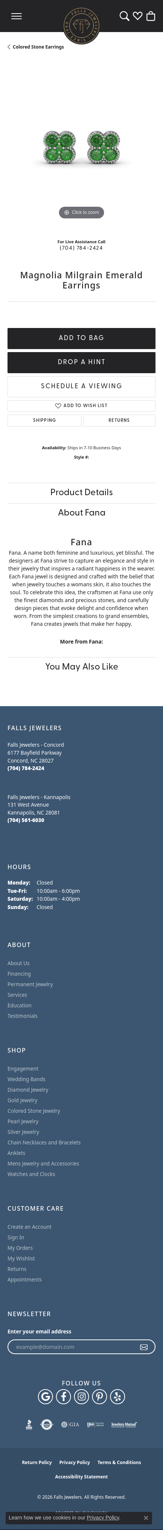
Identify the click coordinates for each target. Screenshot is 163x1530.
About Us (19, 963)
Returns (119, 420)
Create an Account (29, 1226)
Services (17, 994)
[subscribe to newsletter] (144, 1347)
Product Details (81, 492)
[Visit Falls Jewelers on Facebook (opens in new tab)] (63, 1396)
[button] (124, 16)
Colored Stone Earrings (38, 47)
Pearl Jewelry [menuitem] (23, 1121)
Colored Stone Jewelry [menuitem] (34, 1110)
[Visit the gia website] (70, 1424)
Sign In (16, 1237)
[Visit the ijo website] (95, 1424)
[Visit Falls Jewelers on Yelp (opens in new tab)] (117, 1396)
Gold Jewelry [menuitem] (23, 1100)
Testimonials (23, 1015)
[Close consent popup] (146, 1518)
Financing (19, 973)
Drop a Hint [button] (82, 362)
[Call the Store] (26, 768)
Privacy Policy (74, 1462)
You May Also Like (81, 667)
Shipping (44, 420)
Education (20, 1005)
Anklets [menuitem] (16, 1152)
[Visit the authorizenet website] (47, 1424)
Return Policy (37, 1462)
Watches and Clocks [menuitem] (31, 1174)
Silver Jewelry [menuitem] (23, 1131)
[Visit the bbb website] (29, 1424)
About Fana (82, 513)
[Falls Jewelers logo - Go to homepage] (81, 25)
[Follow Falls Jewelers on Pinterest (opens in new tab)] (99, 1396)
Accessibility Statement (81, 1477)
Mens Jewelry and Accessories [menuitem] (43, 1163)
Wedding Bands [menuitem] (26, 1079)
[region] (81, 147)
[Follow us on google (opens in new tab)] (45, 1396)
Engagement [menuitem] (23, 1068)
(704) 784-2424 (81, 248)
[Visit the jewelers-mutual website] (124, 1424)
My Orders (20, 1247)
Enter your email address (39, 1331)
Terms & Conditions (119, 1462)
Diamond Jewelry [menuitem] (28, 1089)
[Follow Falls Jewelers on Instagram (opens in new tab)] (81, 1396)
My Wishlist (21, 1258)
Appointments (25, 1279)
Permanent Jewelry (30, 984)
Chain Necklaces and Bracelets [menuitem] (44, 1142)
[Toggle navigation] (16, 16)
